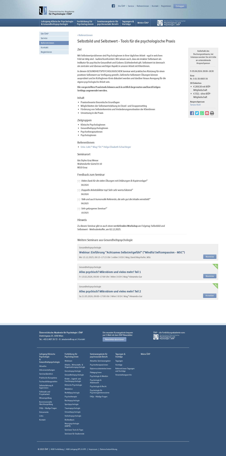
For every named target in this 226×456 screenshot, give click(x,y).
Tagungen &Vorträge (128, 22)
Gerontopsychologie (73, 371)
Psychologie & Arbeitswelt (95, 381)
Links (41, 416)
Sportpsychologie (71, 404)
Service (131, 6)
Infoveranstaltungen (47, 370)
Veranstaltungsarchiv (123, 375)
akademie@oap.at (69, 339)
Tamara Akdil (195, 104)
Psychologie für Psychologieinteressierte (99, 391)
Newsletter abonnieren (114, 339)
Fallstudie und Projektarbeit (44, 392)
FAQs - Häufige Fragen (48, 408)
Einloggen (180, 6)
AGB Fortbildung (57, 449)
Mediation (69, 389)
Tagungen (119, 361)
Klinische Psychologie (73, 385)
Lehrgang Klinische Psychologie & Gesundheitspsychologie (57, 22)
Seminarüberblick (46, 374)
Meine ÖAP (143, 22)
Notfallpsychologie (72, 392)
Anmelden (209, 295)
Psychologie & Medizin (99, 376)
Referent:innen (143, 6)
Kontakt (155, 6)
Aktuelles (42, 366)
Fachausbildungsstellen (48, 381)
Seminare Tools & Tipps (74, 430)
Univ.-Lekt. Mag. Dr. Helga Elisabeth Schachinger (106, 146)
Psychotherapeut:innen (99, 365)
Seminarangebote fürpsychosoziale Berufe (107, 22)
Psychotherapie (71, 396)
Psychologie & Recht (98, 386)
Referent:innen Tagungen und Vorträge (125, 369)
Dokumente (43, 412)
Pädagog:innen (96, 372)
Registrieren (166, 6)
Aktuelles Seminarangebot (100, 361)
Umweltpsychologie (73, 412)
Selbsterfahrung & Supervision (46, 386)
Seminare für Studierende (74, 433)
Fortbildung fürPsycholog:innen (85, 22)
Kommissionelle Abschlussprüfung (46, 403)
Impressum (93, 449)
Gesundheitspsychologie (74, 375)
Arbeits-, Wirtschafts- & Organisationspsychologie (75, 366)
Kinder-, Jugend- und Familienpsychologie (73, 379)
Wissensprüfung (45, 398)
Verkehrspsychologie (73, 416)
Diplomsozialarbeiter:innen (100, 368)
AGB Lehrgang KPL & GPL (76, 449)
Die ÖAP (121, 6)
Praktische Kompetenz (48, 378)
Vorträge (118, 365)
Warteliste (210, 256)
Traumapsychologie (72, 408)
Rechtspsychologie (72, 400)
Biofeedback (69, 420)
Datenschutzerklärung (108, 449)
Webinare (68, 361)
